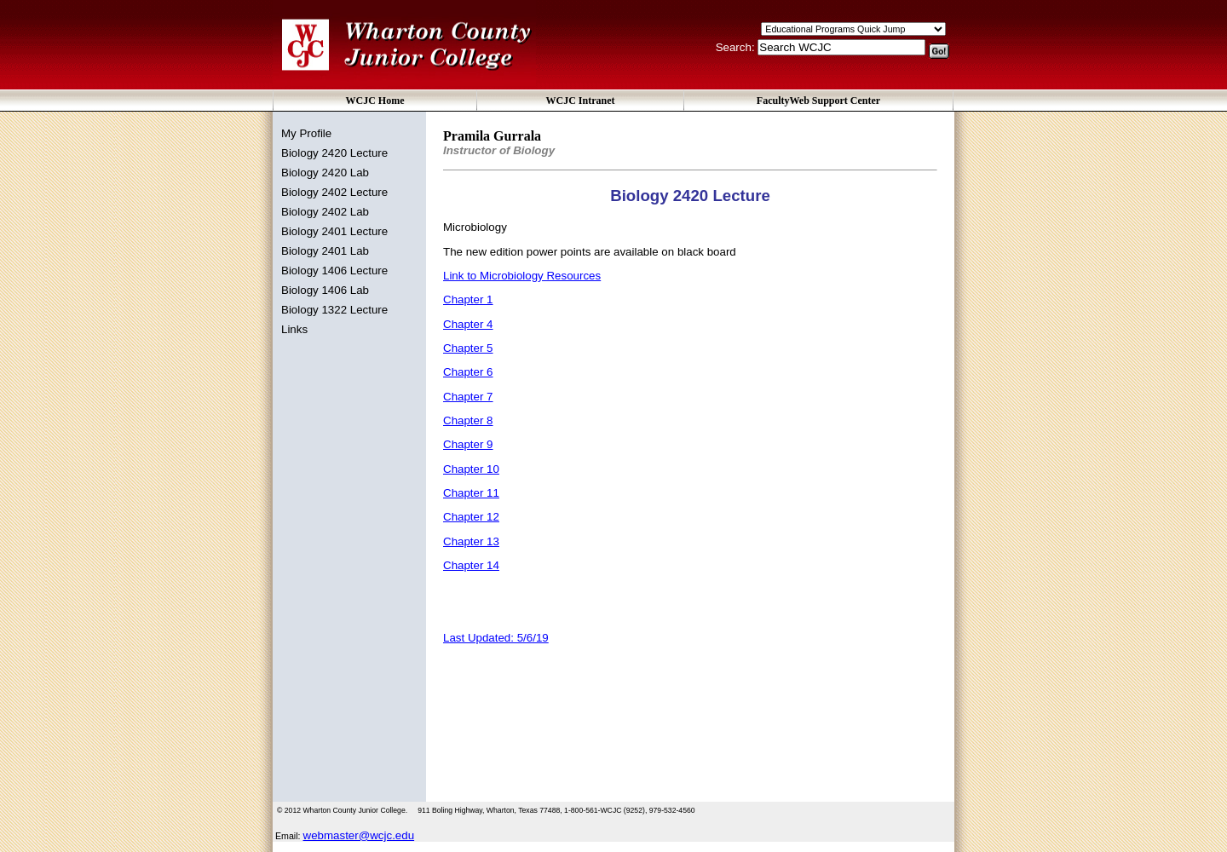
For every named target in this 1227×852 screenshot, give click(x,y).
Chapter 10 (471, 469)
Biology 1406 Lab (325, 290)
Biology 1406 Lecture (334, 270)
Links (294, 329)
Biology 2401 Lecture (334, 231)
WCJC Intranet (580, 100)
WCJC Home (375, 100)
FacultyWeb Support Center (818, 100)
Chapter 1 (468, 299)
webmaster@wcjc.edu (359, 835)
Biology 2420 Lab (325, 172)
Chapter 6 (468, 372)
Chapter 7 (468, 396)
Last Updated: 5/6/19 (496, 637)
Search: (737, 47)
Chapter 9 (468, 444)
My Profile (306, 133)
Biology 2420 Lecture (334, 153)
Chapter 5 (468, 348)
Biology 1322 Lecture (334, 309)
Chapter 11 (471, 492)
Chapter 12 (471, 516)
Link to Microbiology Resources (522, 275)
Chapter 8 (468, 420)
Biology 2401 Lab (325, 251)
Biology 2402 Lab (325, 211)
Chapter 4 (468, 324)
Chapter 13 (471, 541)
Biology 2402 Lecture (334, 192)
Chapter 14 (471, 565)
